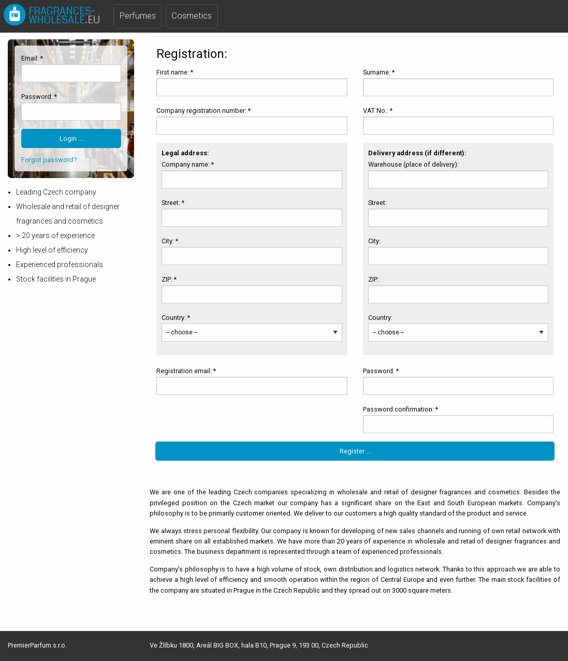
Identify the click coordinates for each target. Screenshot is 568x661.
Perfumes (138, 16)
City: (375, 241)
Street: (378, 203)
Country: (381, 317)
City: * (170, 241)
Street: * (173, 203)
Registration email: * (186, 371)
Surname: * (379, 72)
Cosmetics (191, 16)
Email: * (32, 58)
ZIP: (374, 279)
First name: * (174, 72)
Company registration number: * (203, 110)
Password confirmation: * (400, 409)
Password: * (39, 96)
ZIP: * (169, 279)
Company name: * (188, 164)
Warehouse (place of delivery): (414, 164)
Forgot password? (49, 160)
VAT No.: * (377, 110)
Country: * (176, 317)
